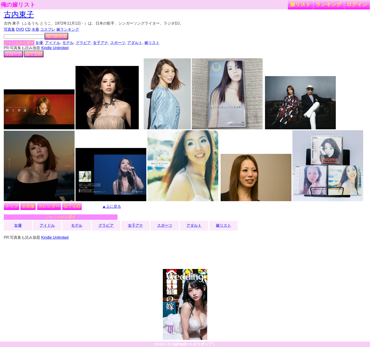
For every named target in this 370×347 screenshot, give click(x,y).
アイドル (52, 43)
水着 (35, 29)
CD (27, 29)
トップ (11, 206)
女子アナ (100, 43)
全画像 (28, 206)
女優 (39, 43)
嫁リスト (300, 4)
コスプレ (47, 29)
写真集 (9, 29)
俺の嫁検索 (56, 36)
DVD (20, 29)
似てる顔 (33, 54)
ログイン (357, 4)
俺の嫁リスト (18, 5)
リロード (13, 54)
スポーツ (117, 43)
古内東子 (19, 14)
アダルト (134, 43)
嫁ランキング (67, 29)
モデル (68, 43)
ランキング (329, 4)
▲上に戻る (111, 206)
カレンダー (49, 206)
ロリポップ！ (204, 344)
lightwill (180, 344)
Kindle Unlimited (55, 48)
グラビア (83, 43)
